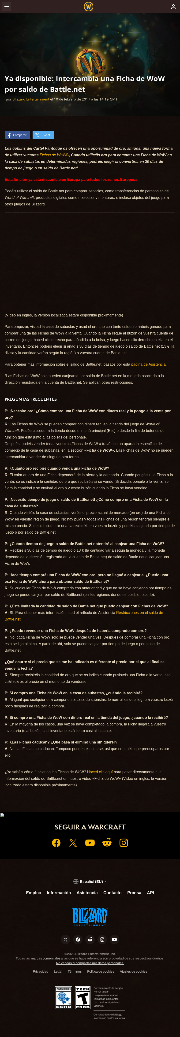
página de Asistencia (148, 364)
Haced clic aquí (100, 772)
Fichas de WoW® (54, 155)
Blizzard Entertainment (30, 99)
